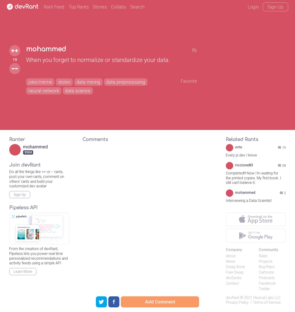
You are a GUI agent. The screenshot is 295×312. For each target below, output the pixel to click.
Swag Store (235, 267)
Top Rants (78, 7)
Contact (232, 283)
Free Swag (234, 272)
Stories (100, 7)
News (230, 261)
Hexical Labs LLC (266, 297)
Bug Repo (267, 267)
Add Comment (160, 302)
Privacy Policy (237, 302)
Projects (265, 261)
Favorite (189, 81)
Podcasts (266, 278)
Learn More (23, 271)
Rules (263, 256)
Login (253, 7)
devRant (232, 297)
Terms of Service (267, 302)
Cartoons (266, 272)
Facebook (267, 283)
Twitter (264, 289)
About (231, 256)
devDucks (234, 278)
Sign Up (275, 7)
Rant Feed (54, 7)
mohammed (46, 49)
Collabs (118, 7)
